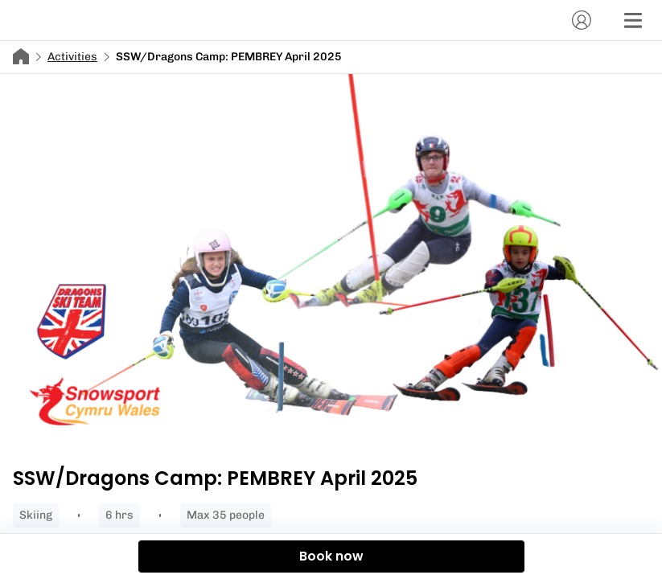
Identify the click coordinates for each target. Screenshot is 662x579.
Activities (72, 57)
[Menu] (633, 20)
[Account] (581, 20)
